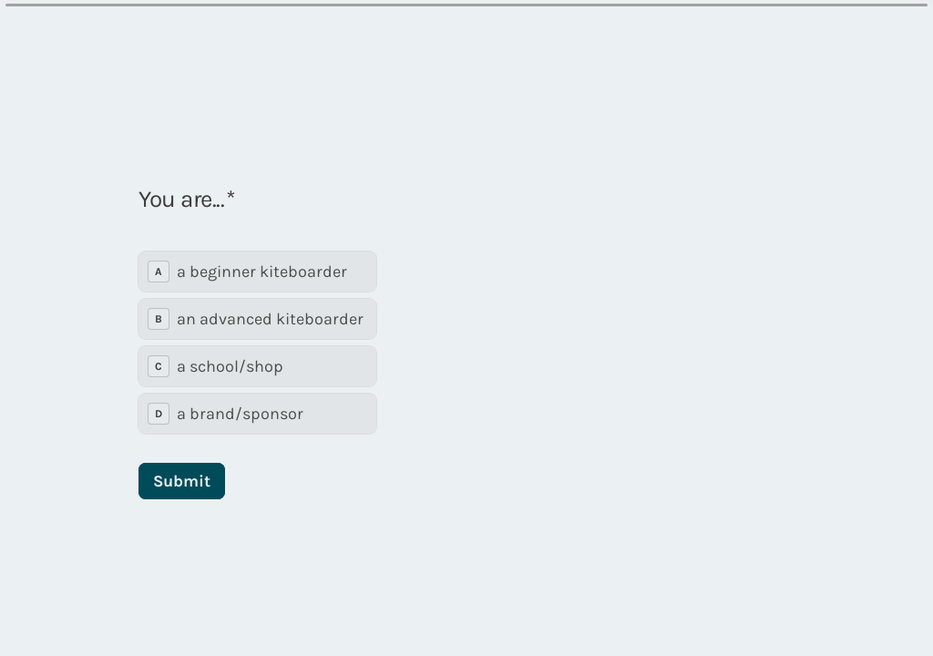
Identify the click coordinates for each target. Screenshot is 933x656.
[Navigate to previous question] (701, 612)
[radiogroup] (257, 316)
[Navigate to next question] (732, 612)
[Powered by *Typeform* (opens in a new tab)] (829, 612)
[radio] (257, 245)
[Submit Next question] (181, 454)
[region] (179, 585)
